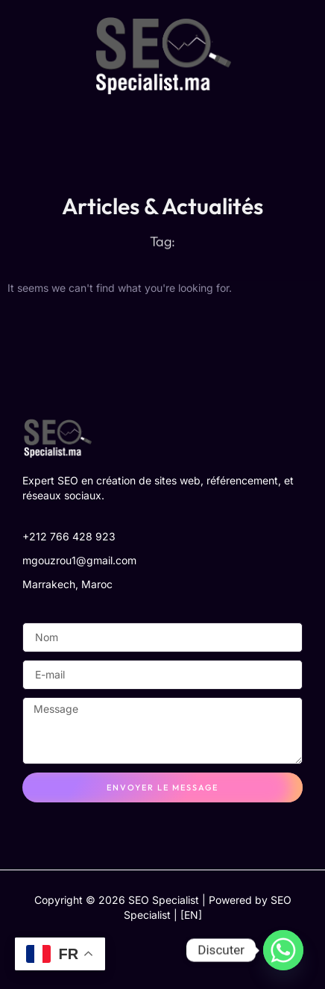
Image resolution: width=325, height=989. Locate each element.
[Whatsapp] (283, 950)
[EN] (191, 914)
